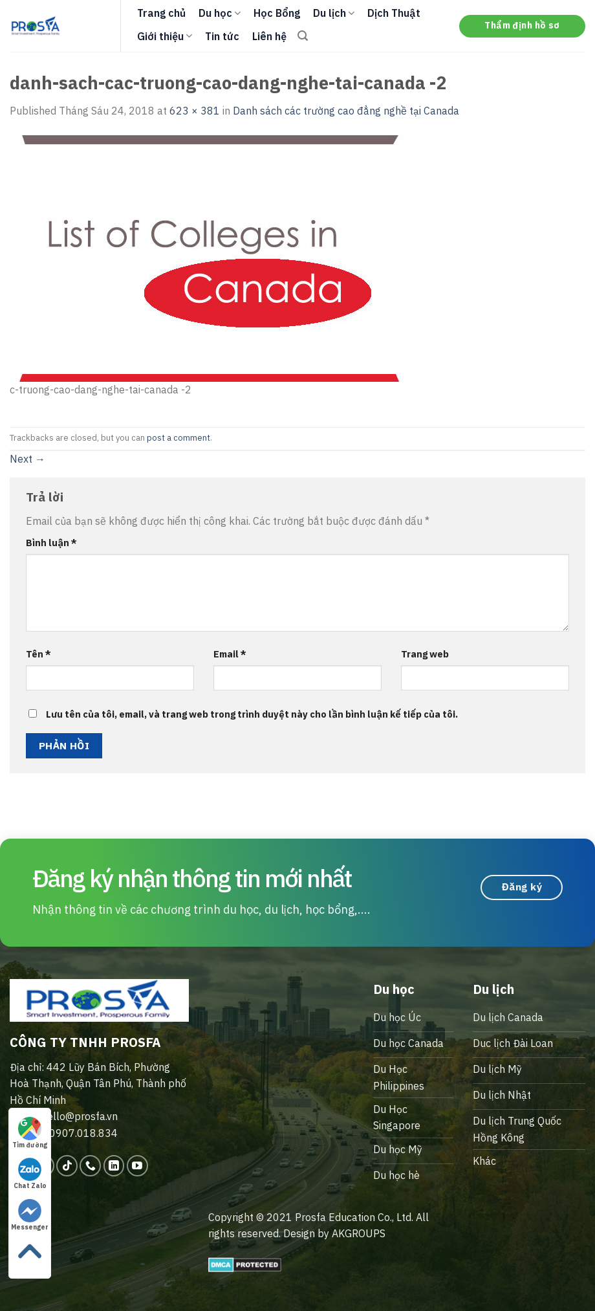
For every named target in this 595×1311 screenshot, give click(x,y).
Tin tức (222, 36)
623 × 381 (194, 110)
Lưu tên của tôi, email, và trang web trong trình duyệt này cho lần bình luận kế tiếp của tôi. (252, 714)
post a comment (178, 437)
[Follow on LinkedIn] (114, 1165)
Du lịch (333, 12)
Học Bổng (277, 12)
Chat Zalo (30, 1174)
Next (27, 458)
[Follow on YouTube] (137, 1165)
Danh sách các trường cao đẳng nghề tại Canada (346, 110)
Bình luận (51, 542)
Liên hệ (269, 36)
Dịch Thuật (393, 12)
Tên (38, 654)
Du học (220, 12)
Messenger (30, 1215)
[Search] (303, 36)
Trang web (425, 654)
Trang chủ (161, 12)
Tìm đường (29, 1133)
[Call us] (90, 1165)
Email (229, 654)
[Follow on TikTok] (67, 1165)
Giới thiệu (164, 36)
